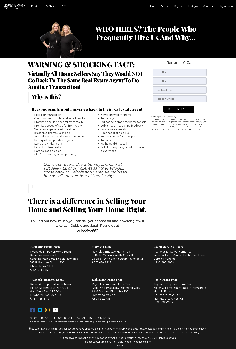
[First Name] (180, 72)
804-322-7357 (103, 298)
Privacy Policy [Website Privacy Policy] (191, 332)
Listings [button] (193, 6)
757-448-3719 (40, 298)
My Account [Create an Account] (226, 6)
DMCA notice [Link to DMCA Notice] (118, 345)
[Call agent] (53, 6)
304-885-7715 (164, 302)
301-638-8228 (103, 262)
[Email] (180, 90)
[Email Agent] (34, 6)
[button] (178, 109)
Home (152, 6)
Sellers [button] (165, 6)
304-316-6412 (40, 269)
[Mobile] (180, 98)
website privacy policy (191, 129)
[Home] (14, 6)
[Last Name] (180, 81)
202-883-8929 (165, 262)
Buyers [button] (179, 6)
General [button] (208, 6)
